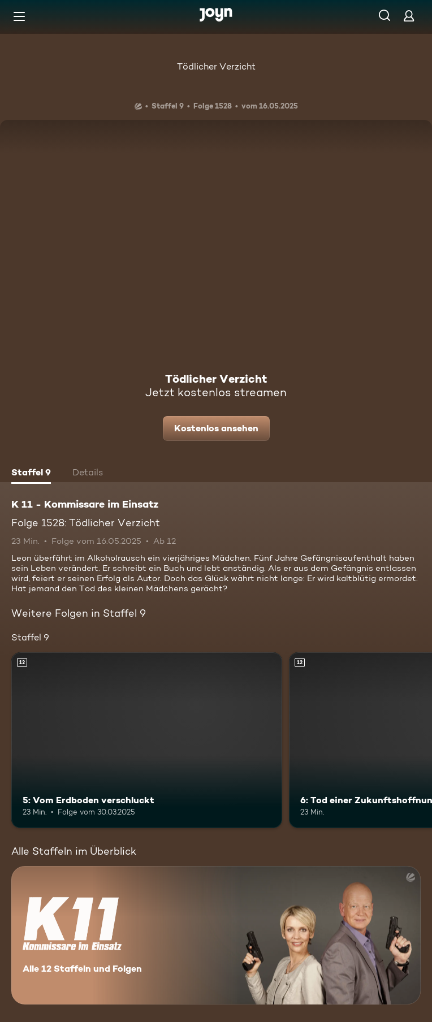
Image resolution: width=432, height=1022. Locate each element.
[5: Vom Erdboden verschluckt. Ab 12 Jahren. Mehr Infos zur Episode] (146, 740)
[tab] (31, 474)
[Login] (409, 15)
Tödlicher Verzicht (216, 66)
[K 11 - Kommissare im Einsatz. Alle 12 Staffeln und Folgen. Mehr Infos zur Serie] (216, 935)
